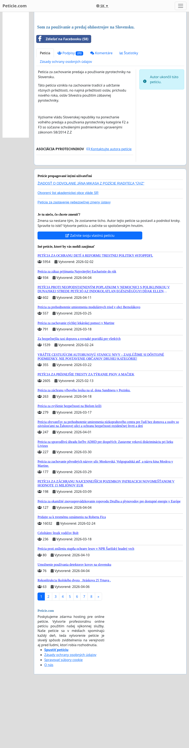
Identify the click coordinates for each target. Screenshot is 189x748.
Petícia (45, 111)
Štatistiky (129, 111)
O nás (48, 723)
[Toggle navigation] (180, 6)
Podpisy (70, 111)
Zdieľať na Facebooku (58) (62, 97)
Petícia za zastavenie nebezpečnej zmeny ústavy (74, 261)
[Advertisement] (110, 48)
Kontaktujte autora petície (109, 207)
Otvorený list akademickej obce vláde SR (68, 251)
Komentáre (101, 111)
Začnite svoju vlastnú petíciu (89, 294)
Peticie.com (15, 6)
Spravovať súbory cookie (63, 718)
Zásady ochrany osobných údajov (66, 120)
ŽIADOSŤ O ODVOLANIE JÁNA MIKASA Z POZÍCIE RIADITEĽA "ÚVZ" (91, 242)
